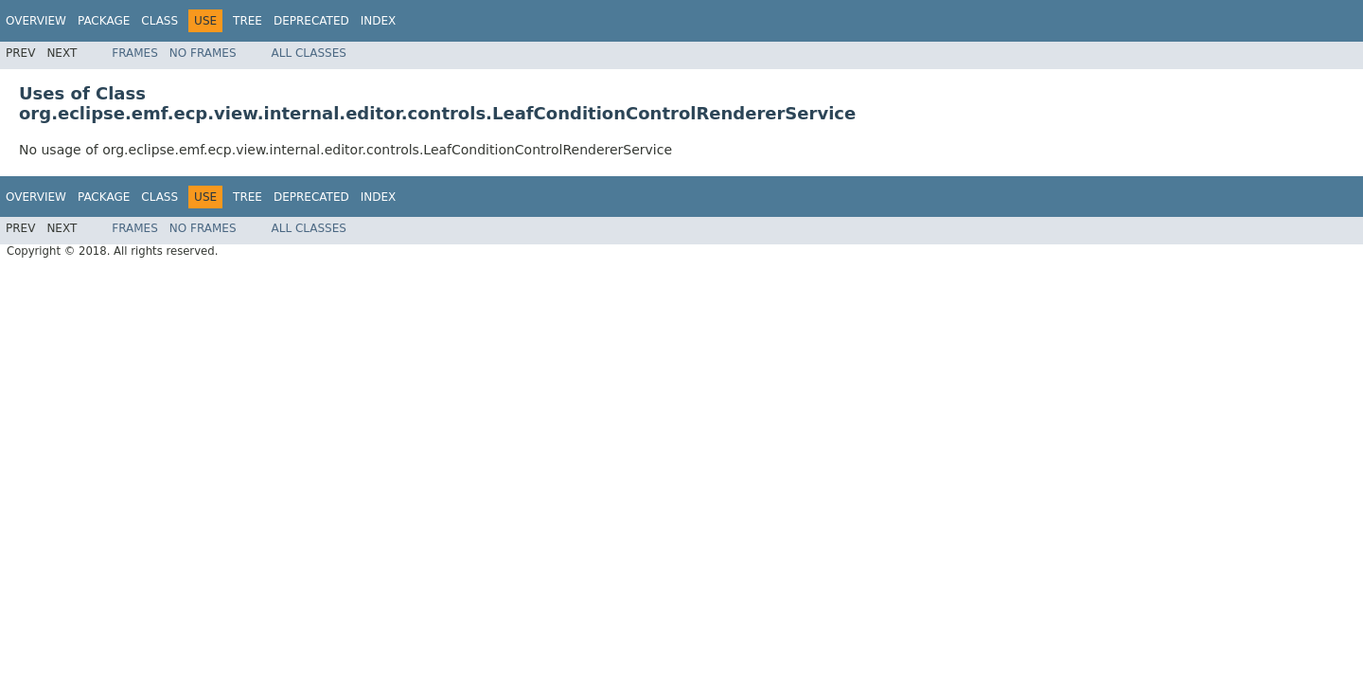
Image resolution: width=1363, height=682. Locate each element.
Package (104, 20)
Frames (135, 53)
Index (379, 20)
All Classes (309, 53)
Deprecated (311, 20)
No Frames (203, 53)
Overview (36, 20)
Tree (247, 20)
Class (159, 20)
